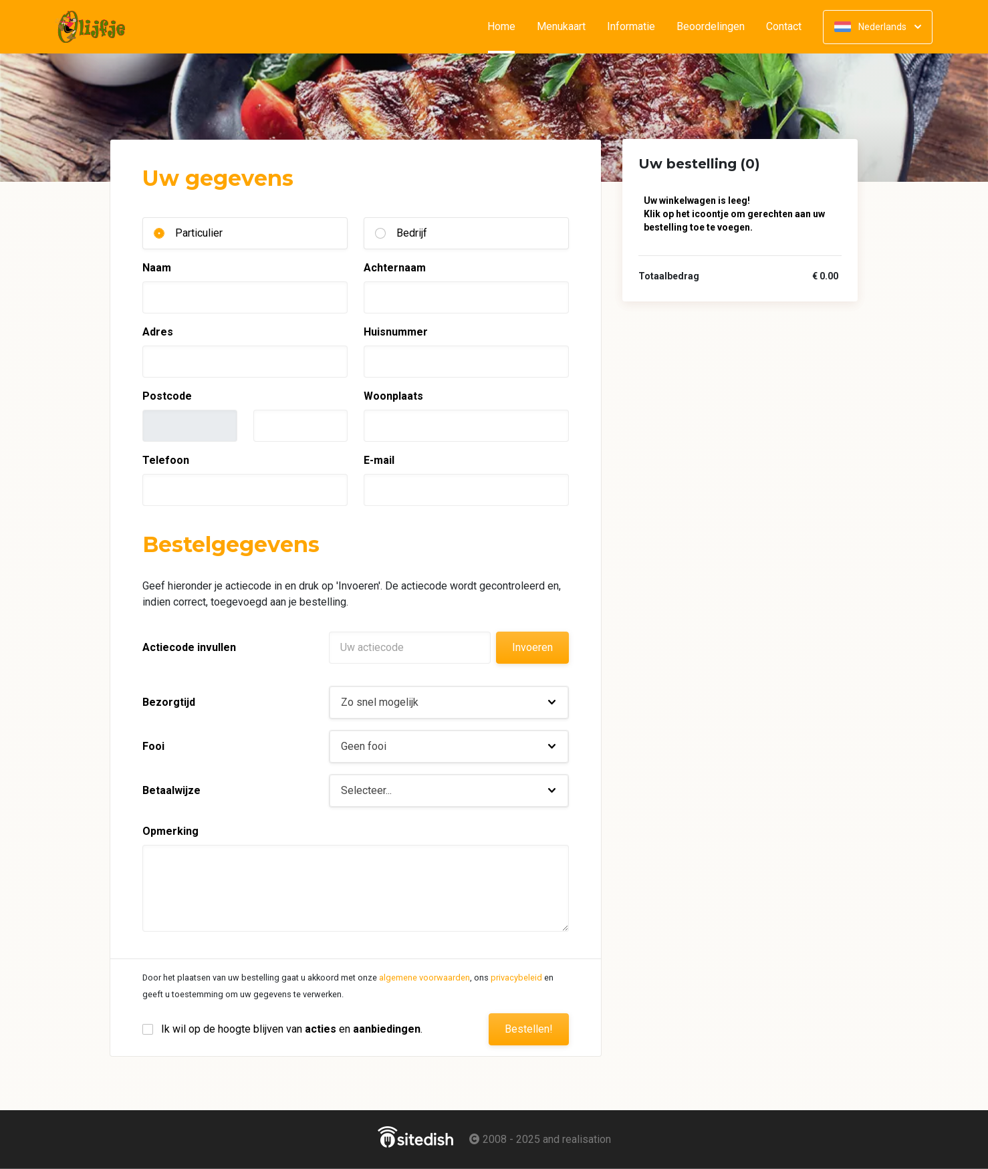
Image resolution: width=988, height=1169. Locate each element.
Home (506, 26)
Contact (783, 26)
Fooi (153, 746)
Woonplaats (393, 396)
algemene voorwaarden (424, 977)
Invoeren (532, 647)
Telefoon (165, 460)
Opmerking (170, 831)
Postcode (167, 396)
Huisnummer (396, 332)
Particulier (199, 233)
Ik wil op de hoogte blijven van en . (291, 1029)
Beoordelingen (710, 26)
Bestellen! (529, 1029)
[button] (449, 702)
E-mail (379, 460)
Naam (156, 267)
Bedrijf (411, 233)
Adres (157, 332)
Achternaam (395, 267)
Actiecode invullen (189, 647)
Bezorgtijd (168, 702)
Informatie (631, 26)
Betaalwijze (171, 790)
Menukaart (561, 26)
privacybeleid (516, 977)
